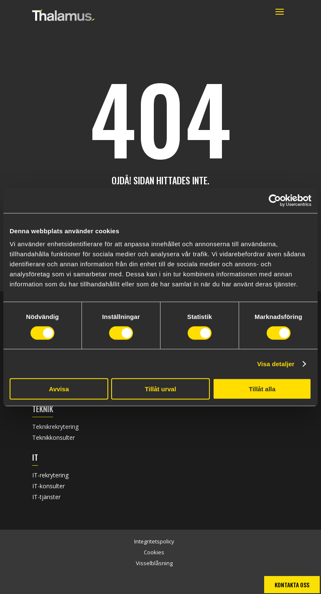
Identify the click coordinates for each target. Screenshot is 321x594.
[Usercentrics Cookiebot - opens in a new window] (274, 200)
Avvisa (59, 389)
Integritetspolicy (154, 541)
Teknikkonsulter (53, 437)
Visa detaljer (275, 363)
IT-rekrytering (50, 475)
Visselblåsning (154, 563)
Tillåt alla (262, 389)
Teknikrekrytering (55, 427)
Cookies (154, 552)
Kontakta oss (292, 584)
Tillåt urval (160, 389)
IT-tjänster (46, 497)
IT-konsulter (48, 486)
